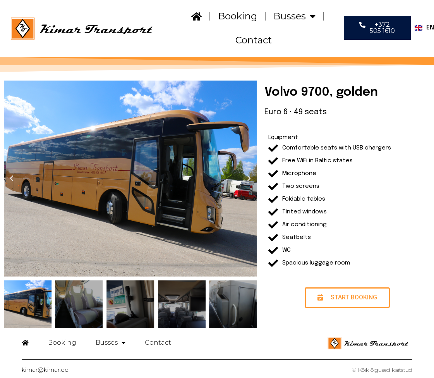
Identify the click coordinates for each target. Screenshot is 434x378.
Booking (237, 16)
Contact (253, 40)
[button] (377, 28)
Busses (294, 16)
